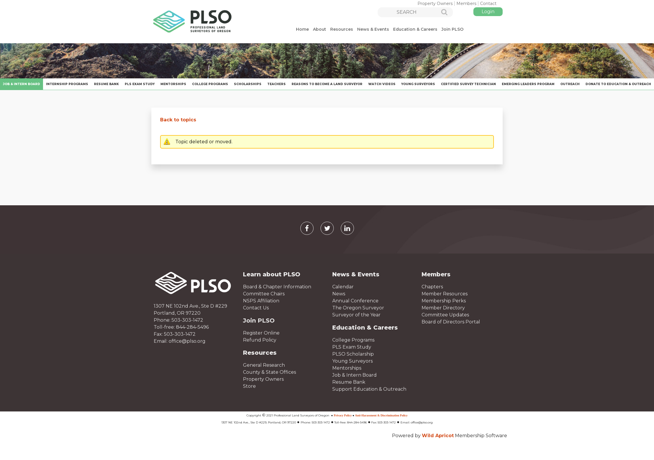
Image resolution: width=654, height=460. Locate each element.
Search (441, 12)
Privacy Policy (343, 415)
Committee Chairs (264, 294)
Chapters (432, 287)
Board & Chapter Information (277, 287)
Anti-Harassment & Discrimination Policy (381, 415)
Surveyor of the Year (356, 315)
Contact (488, 3)
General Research (264, 365)
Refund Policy (259, 340)
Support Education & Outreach (369, 389)
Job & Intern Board (354, 375)
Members (466, 3)
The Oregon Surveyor (358, 308)
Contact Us (256, 308)
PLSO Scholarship (353, 354)
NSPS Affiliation (261, 301)
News (338, 294)
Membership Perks (444, 301)
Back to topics (178, 120)
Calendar (343, 287)
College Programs (353, 340)
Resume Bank (348, 382)
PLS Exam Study (351, 347)
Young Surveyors (352, 361)
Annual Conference (355, 301)
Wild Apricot (438, 435)
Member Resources (445, 294)
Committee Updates (445, 315)
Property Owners (435, 3)
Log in (488, 11)
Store (249, 386)
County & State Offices (269, 372)
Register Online (261, 333)
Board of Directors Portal (451, 322)
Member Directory (443, 308)
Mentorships (346, 368)
